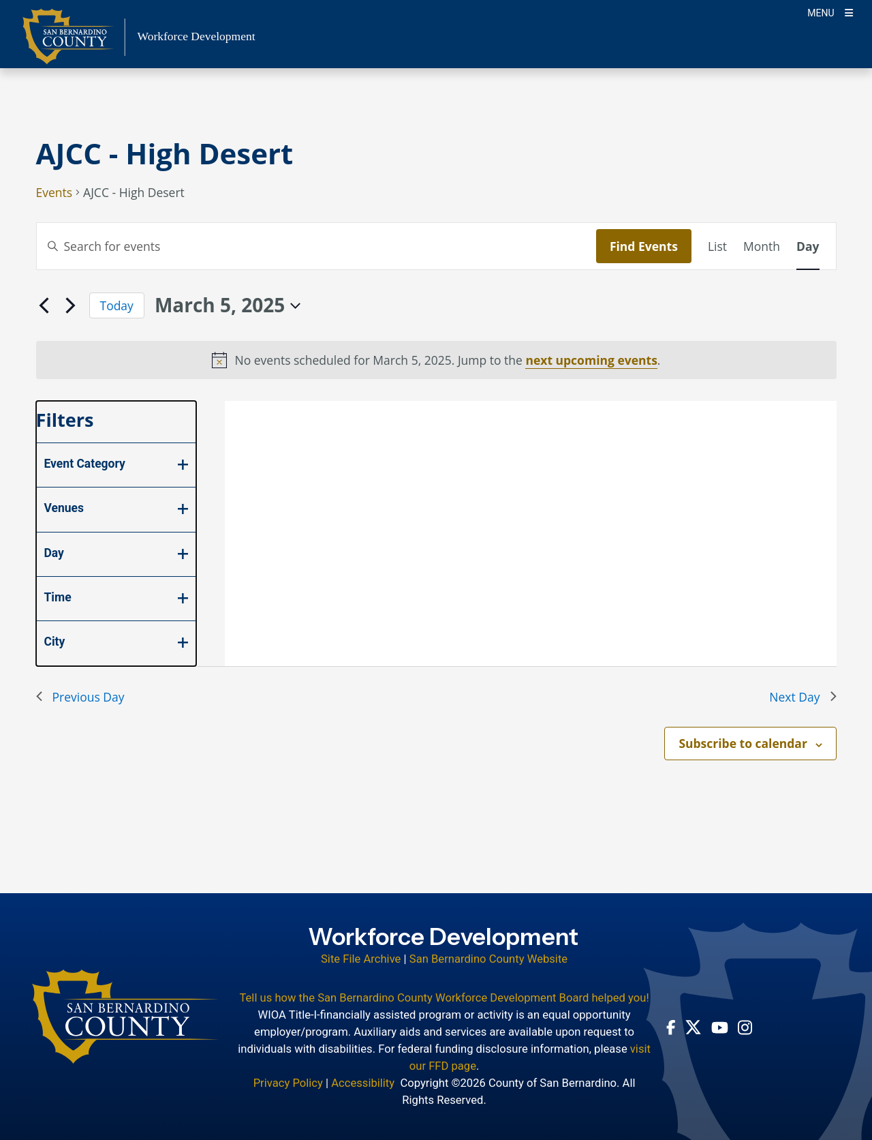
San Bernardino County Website (488, 958)
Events (54, 193)
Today (117, 305)
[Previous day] (44, 305)
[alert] (436, 360)
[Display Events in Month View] (761, 246)
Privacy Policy (288, 1083)
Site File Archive (361, 958)
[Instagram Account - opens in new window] (745, 1027)
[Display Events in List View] (717, 246)
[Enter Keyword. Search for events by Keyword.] (316, 246)
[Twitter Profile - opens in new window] (693, 1027)
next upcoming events (591, 360)
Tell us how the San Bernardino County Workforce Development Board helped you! (444, 997)
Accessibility (362, 1083)
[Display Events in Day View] (807, 246)
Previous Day (80, 697)
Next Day (802, 697)
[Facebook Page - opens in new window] (671, 1027)
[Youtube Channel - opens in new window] (719, 1026)
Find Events (644, 246)
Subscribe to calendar (743, 743)
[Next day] (71, 305)
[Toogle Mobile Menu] (830, 12)
